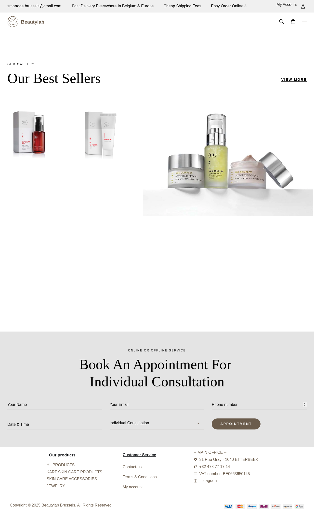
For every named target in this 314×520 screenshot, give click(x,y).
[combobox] (157, 425)
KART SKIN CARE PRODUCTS (74, 472)
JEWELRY (56, 486)
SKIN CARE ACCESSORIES (72, 479)
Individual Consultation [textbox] (129, 425)
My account (133, 487)
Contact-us (132, 467)
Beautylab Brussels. (58, 505)
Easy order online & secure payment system (139, 6)
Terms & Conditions (140, 477)
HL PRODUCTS (61, 465)
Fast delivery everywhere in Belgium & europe (230, 6)
